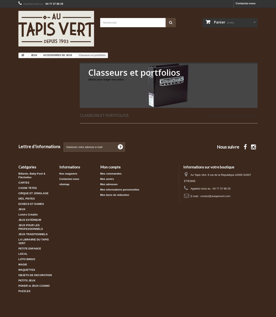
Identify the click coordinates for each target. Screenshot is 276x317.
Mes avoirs (107, 178)
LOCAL (23, 253)
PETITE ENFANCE (29, 248)
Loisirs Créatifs (28, 214)
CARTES (23, 182)
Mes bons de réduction (114, 194)
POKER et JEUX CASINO (34, 285)
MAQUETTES (26, 269)
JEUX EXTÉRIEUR (29, 219)
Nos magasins (68, 173)
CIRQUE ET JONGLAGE (33, 193)
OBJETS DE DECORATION (35, 275)
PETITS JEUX (26, 280)
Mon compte (110, 167)
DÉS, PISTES (26, 198)
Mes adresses (109, 184)
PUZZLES (24, 291)
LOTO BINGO (26, 259)
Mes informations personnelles (119, 189)
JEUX (21, 209)
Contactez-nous (246, 3)
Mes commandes (111, 173)
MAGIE (22, 264)
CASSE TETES (27, 188)
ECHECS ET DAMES (31, 203)
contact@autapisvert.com (215, 196)
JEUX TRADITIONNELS (33, 234)
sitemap (64, 184)
